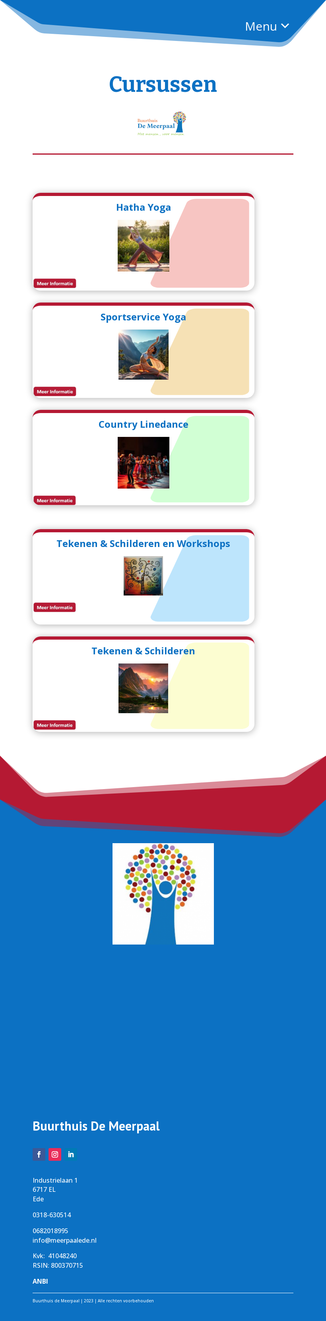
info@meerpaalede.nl (65, 1240)
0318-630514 (52, 1214)
